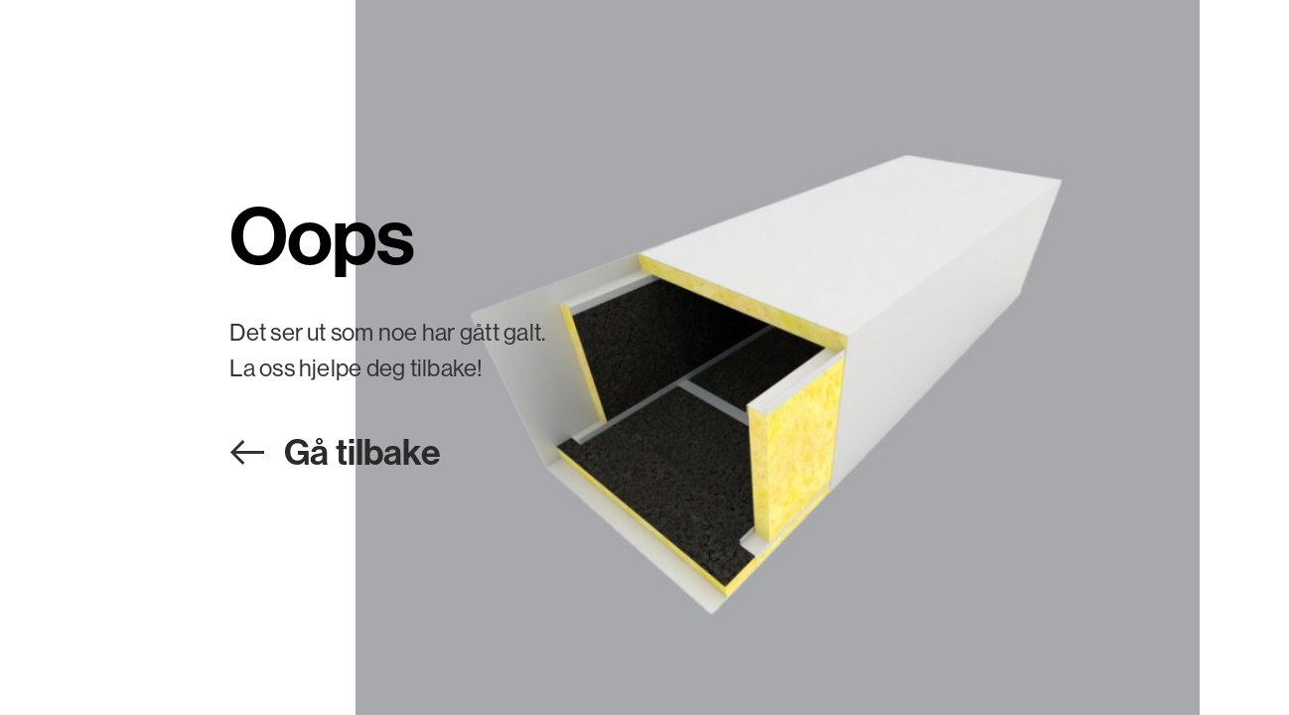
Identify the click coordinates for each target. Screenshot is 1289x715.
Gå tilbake (362, 451)
